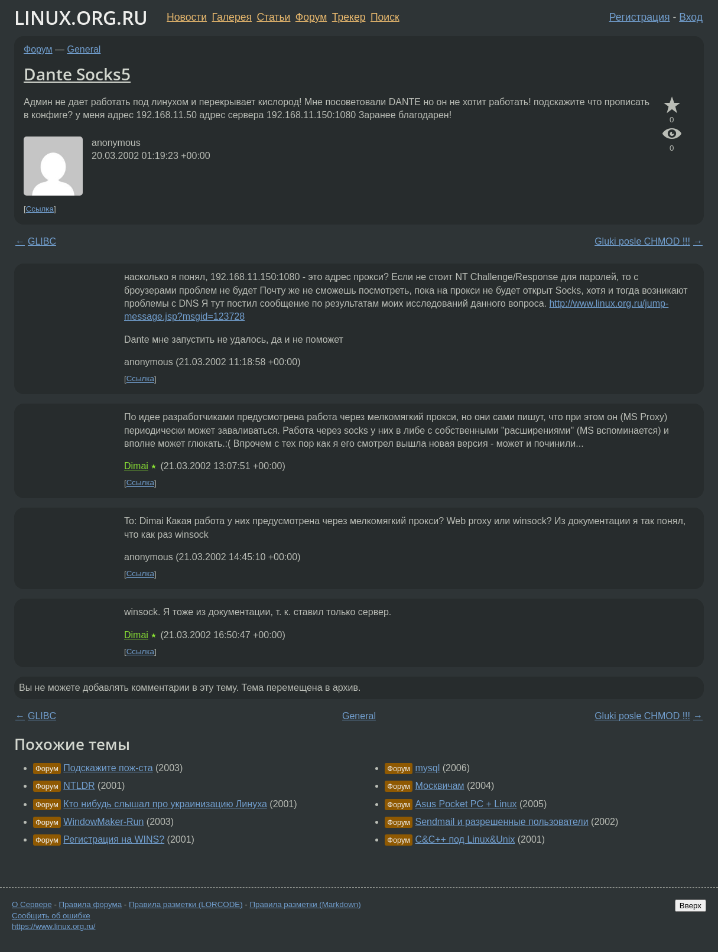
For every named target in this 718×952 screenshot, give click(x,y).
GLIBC (42, 241)
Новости (187, 17)
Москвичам (439, 786)
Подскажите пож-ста (107, 768)
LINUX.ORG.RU (81, 17)
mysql (427, 768)
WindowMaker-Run (103, 822)
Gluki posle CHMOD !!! (642, 241)
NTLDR (79, 786)
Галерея (232, 17)
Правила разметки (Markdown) (304, 904)
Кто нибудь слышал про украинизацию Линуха (165, 804)
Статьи (273, 17)
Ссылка (40, 208)
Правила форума (90, 904)
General (84, 49)
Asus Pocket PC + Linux (465, 804)
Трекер (349, 17)
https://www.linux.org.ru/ (53, 926)
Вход (691, 17)
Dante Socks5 (77, 74)
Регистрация (639, 17)
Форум (311, 17)
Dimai (136, 466)
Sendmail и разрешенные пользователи (501, 822)
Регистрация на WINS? (113, 839)
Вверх (690, 905)
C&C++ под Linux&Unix (465, 839)
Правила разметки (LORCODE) (186, 904)
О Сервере (32, 904)
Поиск (385, 17)
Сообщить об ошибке (51, 915)
